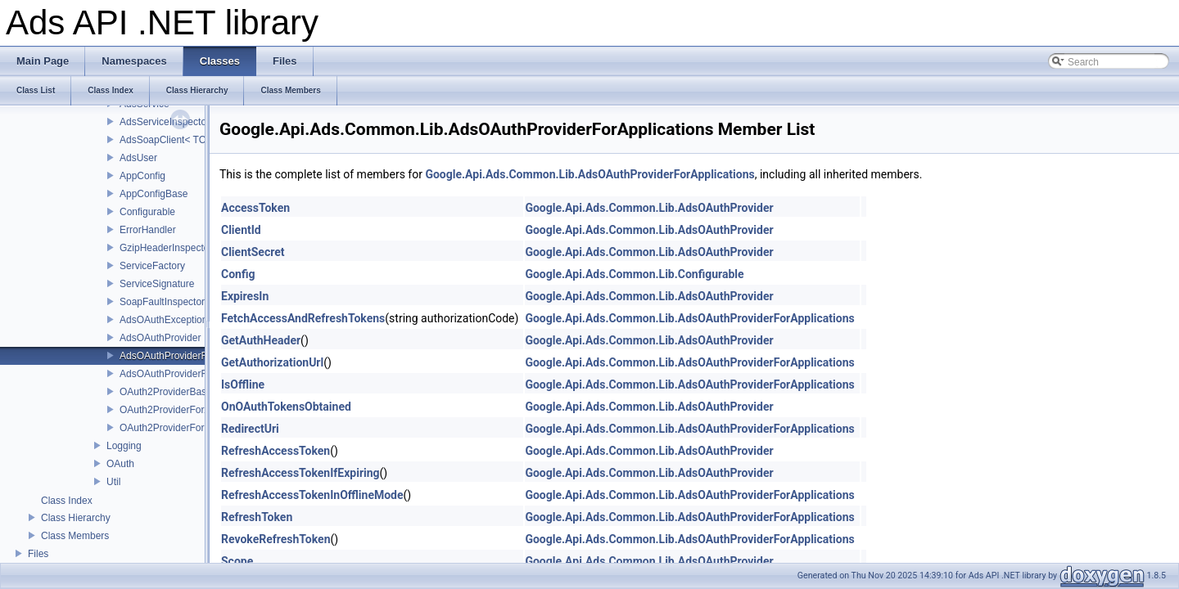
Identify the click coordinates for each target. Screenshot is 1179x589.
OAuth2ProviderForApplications (188, 410)
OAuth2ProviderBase (166, 392)
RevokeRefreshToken (276, 539)
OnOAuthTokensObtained (286, 406)
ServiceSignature (157, 284)
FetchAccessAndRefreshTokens (303, 318)
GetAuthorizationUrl (272, 362)
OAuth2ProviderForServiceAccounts (199, 428)
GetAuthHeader (260, 340)
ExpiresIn (245, 296)
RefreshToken (256, 517)
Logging (124, 446)
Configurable (147, 212)
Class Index (67, 500)
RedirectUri (250, 428)
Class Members (75, 536)
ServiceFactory (152, 266)
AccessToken (255, 207)
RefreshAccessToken (275, 450)
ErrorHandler (148, 230)
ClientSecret (253, 252)
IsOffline (242, 384)
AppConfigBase (153, 194)
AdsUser (138, 158)
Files (38, 554)
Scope (237, 561)
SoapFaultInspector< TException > (195, 302)
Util (113, 482)
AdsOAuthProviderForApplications (194, 356)
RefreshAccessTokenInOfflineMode (312, 494)
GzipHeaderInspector (166, 248)
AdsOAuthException (163, 320)
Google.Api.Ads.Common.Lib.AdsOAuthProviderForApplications (589, 174)
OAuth (120, 464)
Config (238, 274)
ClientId (241, 229)
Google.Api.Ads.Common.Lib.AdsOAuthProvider (649, 207)
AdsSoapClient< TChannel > (182, 140)
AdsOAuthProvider (160, 338)
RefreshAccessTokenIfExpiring (300, 472)
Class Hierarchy (76, 518)
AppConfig (142, 176)
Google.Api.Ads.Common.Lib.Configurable (634, 274)
